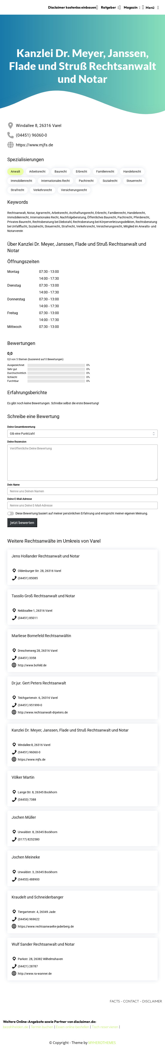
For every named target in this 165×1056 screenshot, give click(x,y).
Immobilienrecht (21, 180)
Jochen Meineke (26, 857)
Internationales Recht (55, 180)
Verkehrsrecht (42, 190)
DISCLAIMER (152, 1001)
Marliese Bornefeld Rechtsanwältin (41, 635)
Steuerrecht (134, 180)
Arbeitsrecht (37, 171)
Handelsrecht (132, 171)
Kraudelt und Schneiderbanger (37, 897)
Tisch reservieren (105, 1027)
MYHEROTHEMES (102, 1042)
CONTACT (131, 1001)
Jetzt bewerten (22, 522)
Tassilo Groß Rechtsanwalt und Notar (43, 596)
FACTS (115, 1001)
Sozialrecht (110, 180)
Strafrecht (17, 190)
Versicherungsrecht (74, 190)
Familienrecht (105, 171)
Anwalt (15, 171)
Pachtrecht (86, 180)
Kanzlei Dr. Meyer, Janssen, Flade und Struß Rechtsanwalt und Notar (70, 730)
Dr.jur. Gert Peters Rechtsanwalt (39, 683)
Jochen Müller (24, 817)
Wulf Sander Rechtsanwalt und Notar (43, 944)
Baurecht (61, 171)
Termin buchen (42, 1027)
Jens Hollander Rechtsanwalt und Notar (45, 556)
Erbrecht (81, 171)
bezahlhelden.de (15, 1027)
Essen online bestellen (72, 1027)
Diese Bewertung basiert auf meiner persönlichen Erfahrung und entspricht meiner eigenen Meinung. (81, 513)
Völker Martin (23, 777)
